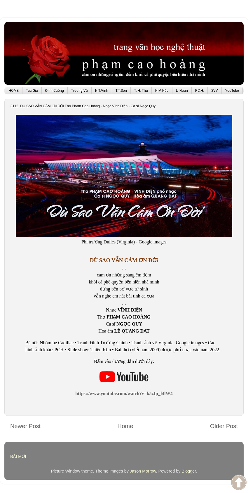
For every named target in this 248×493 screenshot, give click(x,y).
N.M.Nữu (162, 91)
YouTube (232, 91)
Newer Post (25, 426)
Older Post (224, 426)
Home (125, 426)
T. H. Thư (141, 91)
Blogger (188, 471)
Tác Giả (32, 91)
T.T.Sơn (121, 91)
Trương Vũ (79, 91)
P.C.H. (199, 91)
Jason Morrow (143, 471)
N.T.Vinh (101, 91)
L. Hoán (182, 91)
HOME (14, 91)
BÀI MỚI (18, 456)
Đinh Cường (54, 91)
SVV (214, 91)
